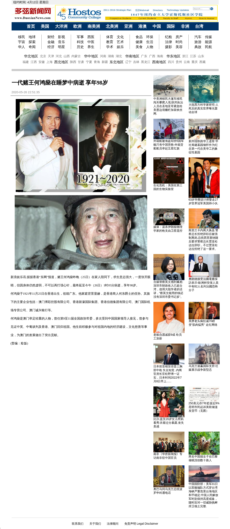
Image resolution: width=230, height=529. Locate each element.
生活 (149, 42)
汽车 (197, 37)
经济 (50, 47)
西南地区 (159, 62)
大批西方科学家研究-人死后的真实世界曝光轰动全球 (204, 108)
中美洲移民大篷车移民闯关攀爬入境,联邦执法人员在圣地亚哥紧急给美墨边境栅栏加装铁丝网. (168, 106)
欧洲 (77, 26)
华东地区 (173, 56)
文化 (120, 37)
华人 (21, 47)
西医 (90, 37)
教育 (109, 42)
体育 (109, 37)
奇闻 (32, 47)
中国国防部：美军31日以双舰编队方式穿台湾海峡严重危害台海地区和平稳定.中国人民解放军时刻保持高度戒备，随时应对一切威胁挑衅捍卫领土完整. (203, 495)
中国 (157, 26)
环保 (149, 37)
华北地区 (31, 56)
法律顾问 (112, 523)
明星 (61, 47)
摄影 (168, 47)
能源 (208, 42)
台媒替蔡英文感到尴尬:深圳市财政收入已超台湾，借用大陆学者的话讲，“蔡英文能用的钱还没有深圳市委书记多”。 (168, 289)
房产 (179, 37)
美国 (45, 26)
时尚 (179, 42)
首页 (31, 26)
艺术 (120, 42)
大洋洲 (61, 26)
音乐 (61, 42)
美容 (179, 47)
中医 (90, 42)
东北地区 (117, 62)
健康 (139, 42)
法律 (168, 42)
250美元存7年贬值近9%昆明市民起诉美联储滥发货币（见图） (204, 407)
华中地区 (91, 56)
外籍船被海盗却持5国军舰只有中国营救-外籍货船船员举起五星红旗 (168, 144)
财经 (50, 37)
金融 (50, 42)
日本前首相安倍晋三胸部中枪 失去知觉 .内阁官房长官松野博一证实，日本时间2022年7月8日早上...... (167, 374)
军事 (80, 37)
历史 (80, 47)
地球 (32, 37)
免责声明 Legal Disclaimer (141, 523)
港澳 (142, 26)
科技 (80, 42)
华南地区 (132, 56)
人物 (149, 47)
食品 (139, 37)
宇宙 (21, 42)
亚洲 (128, 26)
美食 (139, 47)
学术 (109, 47)
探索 (32, 42)
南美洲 (94, 26)
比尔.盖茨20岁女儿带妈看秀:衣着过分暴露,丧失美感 (168, 422)
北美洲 (112, 26)
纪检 (168, 37)
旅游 (197, 42)
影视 (61, 37)
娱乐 (120, 47)
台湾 (199, 26)
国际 (171, 26)
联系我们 (77, 523)
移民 (22, 37)
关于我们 (95, 523)
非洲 (185, 26)
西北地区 (61, 62)
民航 (208, 47)
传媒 (208, 37)
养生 (90, 47)
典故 (197, 47)
